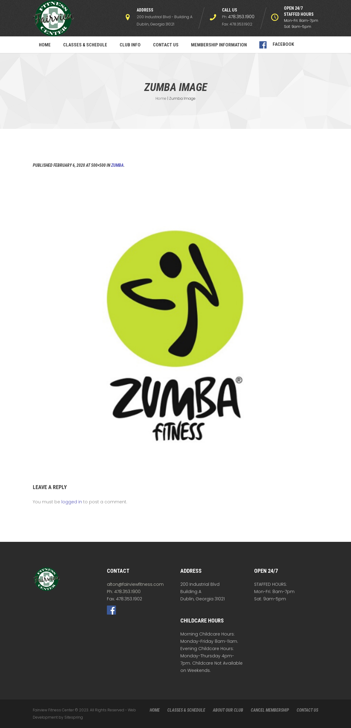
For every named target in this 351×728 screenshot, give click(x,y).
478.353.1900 (241, 17)
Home (160, 98)
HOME (155, 710)
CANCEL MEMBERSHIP (270, 710)
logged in (71, 502)
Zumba (117, 165)
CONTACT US (307, 710)
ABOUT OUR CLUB (228, 710)
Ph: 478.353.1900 (124, 592)
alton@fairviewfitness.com (135, 584)
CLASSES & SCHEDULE (186, 710)
